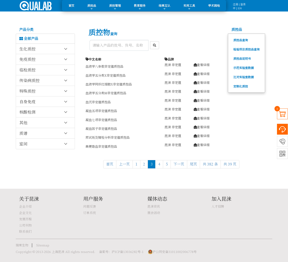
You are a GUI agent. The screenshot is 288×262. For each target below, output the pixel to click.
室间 (43, 144)
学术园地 (214, 5)
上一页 (124, 164)
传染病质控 (43, 80)
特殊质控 (43, 91)
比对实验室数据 (243, 77)
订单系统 (89, 212)
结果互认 (164, 7)
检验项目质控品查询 (246, 49)
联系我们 (25, 231)
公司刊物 (25, 225)
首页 (71, 5)
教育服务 (140, 7)
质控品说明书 (242, 58)
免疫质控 (43, 59)
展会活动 (153, 212)
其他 (43, 122)
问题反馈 (89, 206)
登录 (243, 4)
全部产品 (28, 38)
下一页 (178, 164)
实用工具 (189, 7)
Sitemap (42, 245)
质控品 (91, 7)
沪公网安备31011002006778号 (175, 251)
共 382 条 (210, 164)
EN (240, 8)
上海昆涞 (58, 251)
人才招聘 (218, 206)
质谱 (43, 133)
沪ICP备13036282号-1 (128, 251)
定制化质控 (240, 86)
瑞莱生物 (22, 245)
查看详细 (201, 64)
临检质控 (43, 70)
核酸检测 (43, 112)
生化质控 (43, 49)
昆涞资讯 (153, 206)
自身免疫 (43, 101)
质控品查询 (240, 40)
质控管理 (115, 7)
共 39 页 (229, 164)
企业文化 (25, 212)
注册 (235, 4)
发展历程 (25, 219)
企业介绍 (25, 206)
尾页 (193, 164)
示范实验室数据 (243, 68)
